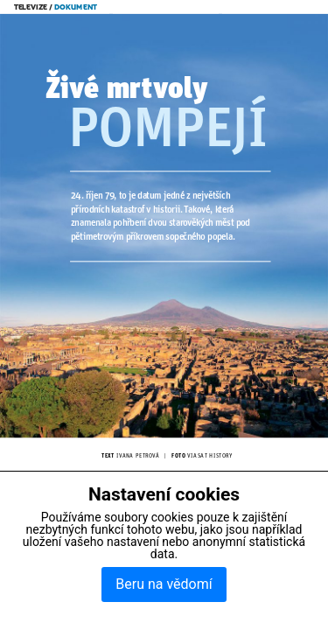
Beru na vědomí (163, 584)
